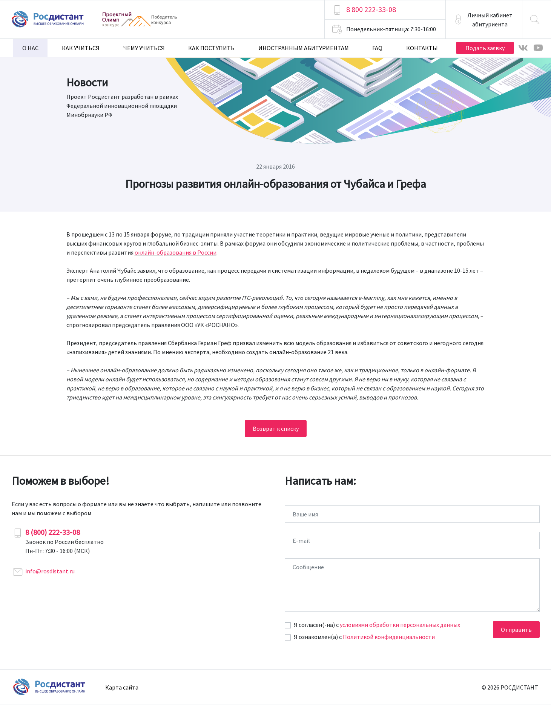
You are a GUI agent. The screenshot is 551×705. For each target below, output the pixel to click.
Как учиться (81, 48)
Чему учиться (144, 48)
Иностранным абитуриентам (303, 48)
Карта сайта (121, 687)
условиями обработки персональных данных (400, 624)
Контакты (422, 48)
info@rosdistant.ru (50, 571)
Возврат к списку (276, 428)
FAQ (377, 48)
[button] (484, 19)
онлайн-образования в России (175, 252)
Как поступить (211, 48)
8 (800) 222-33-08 (52, 532)
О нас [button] (30, 48)
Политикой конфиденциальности (389, 636)
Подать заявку (485, 48)
